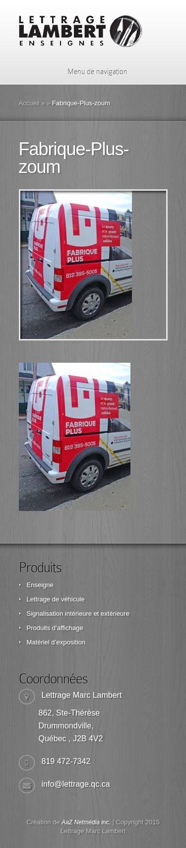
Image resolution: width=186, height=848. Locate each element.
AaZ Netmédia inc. (86, 822)
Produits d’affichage (55, 628)
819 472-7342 (66, 761)
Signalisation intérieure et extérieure (78, 613)
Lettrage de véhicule (56, 599)
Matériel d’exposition (56, 642)
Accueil (29, 103)
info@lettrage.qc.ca (76, 784)
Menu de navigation (91, 72)
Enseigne (40, 585)
